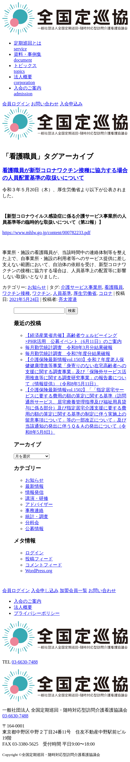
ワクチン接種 (16, 293)
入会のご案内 (27, 601)
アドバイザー (39, 504)
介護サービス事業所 (81, 287)
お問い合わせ (45, 103)
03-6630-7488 (25, 661)
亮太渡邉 (68, 299)
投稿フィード (39, 558)
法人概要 (23, 607)
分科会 (32, 522)
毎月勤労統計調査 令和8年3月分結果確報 (68, 347)
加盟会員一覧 (73, 590)
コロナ (105, 293)
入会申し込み (45, 590)
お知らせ (37, 287)
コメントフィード (43, 564)
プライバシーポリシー (37, 613)
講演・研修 (36, 498)
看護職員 (113, 287)
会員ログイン (16, 103)
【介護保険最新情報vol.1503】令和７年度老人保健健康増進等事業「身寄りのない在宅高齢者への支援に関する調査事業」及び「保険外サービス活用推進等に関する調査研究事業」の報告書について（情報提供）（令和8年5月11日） (75, 371)
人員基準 (62, 293)
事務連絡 (34, 510)
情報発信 (34, 492)
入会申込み (71, 103)
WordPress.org (38, 570)
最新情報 (34, 486)
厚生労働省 (84, 293)
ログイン (34, 552)
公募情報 (34, 528)
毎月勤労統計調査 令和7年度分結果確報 (67, 353)
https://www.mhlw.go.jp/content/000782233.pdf (46, 232)
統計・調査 (36, 516)
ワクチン (41, 293)
